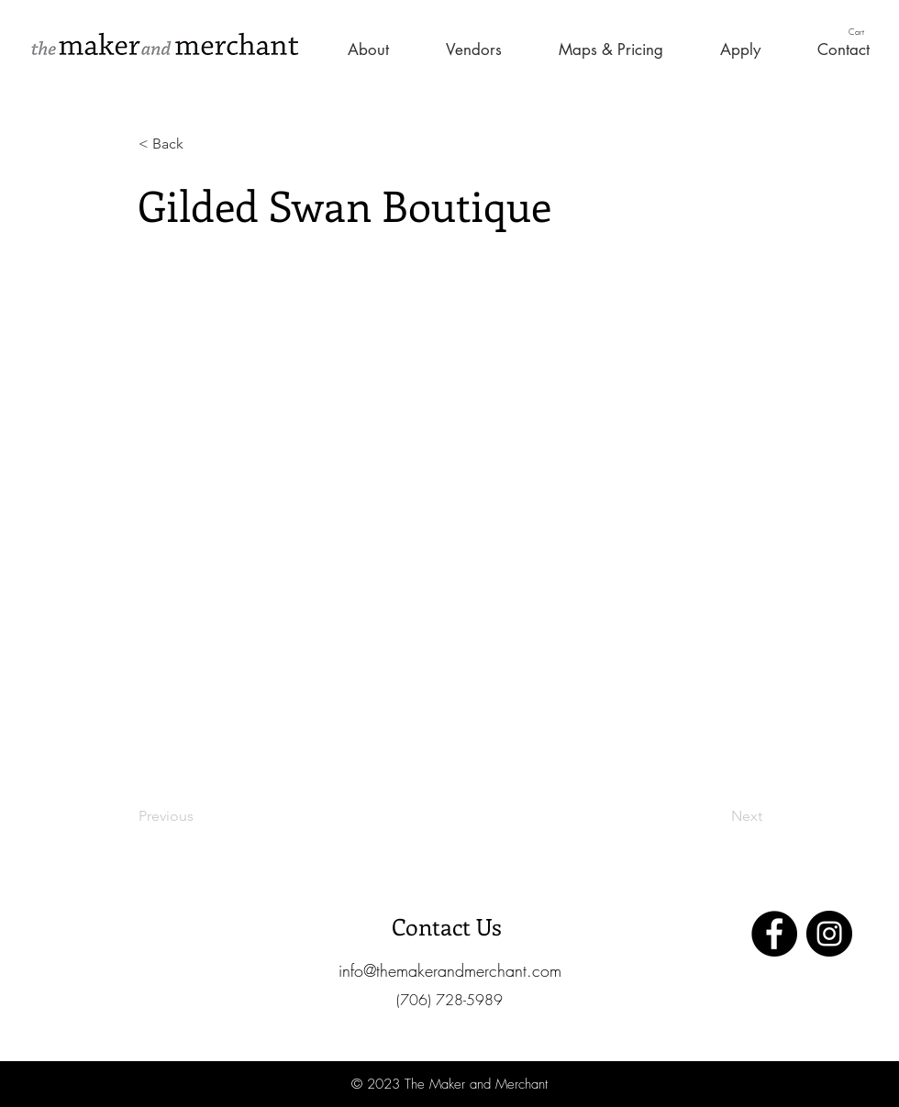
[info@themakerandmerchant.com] (449, 970)
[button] (864, 32)
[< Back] (199, 144)
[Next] (716, 816)
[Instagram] (829, 934)
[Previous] (199, 816)
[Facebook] (774, 934)
